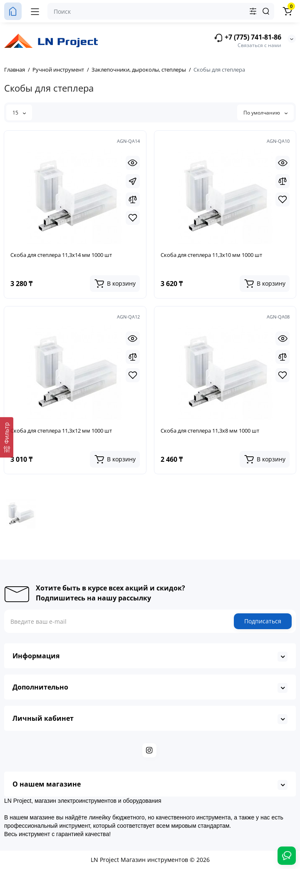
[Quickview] (133, 163)
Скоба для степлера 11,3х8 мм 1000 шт (210, 430)
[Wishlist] (133, 218)
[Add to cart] (115, 283)
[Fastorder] (133, 181)
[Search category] (253, 11)
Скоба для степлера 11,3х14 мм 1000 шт (61, 255)
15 (19, 112)
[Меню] (35, 11)
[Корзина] (287, 11)
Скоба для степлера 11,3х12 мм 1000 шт (61, 430)
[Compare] (133, 199)
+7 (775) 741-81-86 (247, 37)
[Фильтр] (6, 437)
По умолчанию (265, 112)
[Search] (266, 11)
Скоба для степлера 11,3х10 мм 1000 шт (211, 255)
